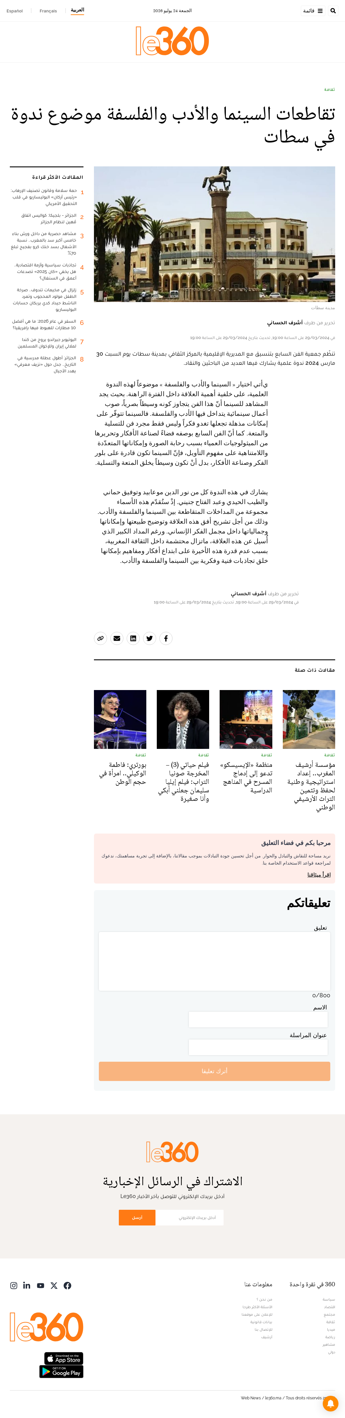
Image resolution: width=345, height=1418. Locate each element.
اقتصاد (329, 1307)
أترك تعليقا (214, 1071)
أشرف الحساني (285, 322)
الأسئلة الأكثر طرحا (257, 1307)
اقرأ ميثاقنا (319, 875)
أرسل (137, 1217)
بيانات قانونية (261, 1322)
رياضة (330, 1337)
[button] (330, 1403)
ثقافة (329, 89)
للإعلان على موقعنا (257, 1314)
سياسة (329, 1299)
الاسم (320, 1007)
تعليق (320, 927)
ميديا (331, 1329)
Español (15, 10)
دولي (331, 1352)
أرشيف (266, 1337)
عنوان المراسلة (308, 1035)
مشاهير (329, 1344)
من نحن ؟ (264, 1299)
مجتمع (329, 1314)
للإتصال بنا (263, 1329)
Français (48, 10)
